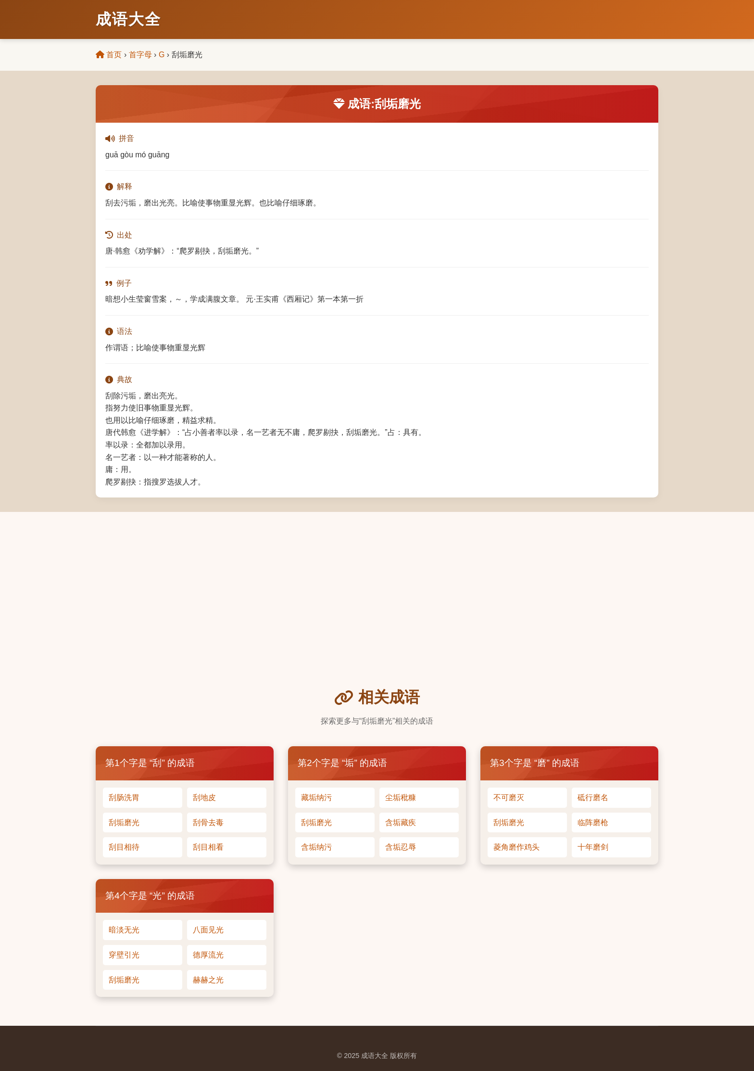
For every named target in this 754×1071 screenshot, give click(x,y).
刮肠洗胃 (124, 797)
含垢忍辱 (400, 847)
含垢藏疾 (400, 822)
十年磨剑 (593, 847)
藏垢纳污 (316, 797)
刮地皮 (204, 797)
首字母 (140, 55)
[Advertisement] (377, 613)
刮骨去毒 (208, 822)
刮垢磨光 (124, 822)
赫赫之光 (208, 980)
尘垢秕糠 (400, 797)
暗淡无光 (124, 930)
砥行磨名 (593, 797)
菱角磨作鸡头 (516, 847)
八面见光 (208, 930)
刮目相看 (208, 847)
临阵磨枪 (593, 822)
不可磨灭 (508, 797)
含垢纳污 (316, 847)
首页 (109, 55)
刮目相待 (124, 847)
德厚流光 (208, 955)
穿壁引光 (124, 955)
